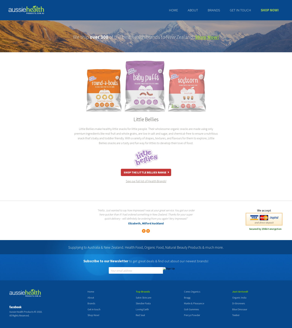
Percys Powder (192, 315)
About (193, 10)
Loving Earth (142, 309)
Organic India (239, 297)
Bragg (187, 297)
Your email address (121, 270)
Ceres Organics (192, 291)
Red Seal (140, 315)
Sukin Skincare (143, 297)
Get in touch (240, 10)
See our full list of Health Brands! (146, 181)
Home (173, 10)
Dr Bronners (238, 303)
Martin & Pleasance (194, 303)
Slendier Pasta (143, 303)
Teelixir (235, 315)
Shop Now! (270, 10)
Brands (214, 10)
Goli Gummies (191, 309)
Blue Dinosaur (239, 309)
